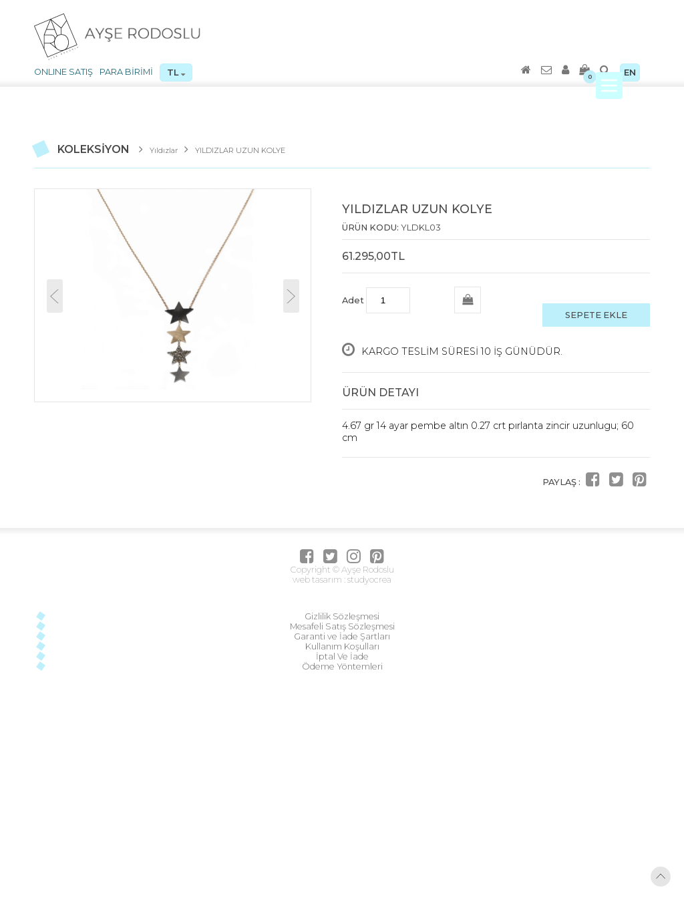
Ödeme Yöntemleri (342, 666)
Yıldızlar (164, 150)
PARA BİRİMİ (126, 72)
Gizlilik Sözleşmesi (342, 616)
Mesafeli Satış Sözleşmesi (342, 626)
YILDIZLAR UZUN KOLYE (240, 150)
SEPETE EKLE (596, 315)
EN (630, 72)
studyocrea (368, 580)
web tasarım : (319, 580)
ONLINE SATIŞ (63, 72)
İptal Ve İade (342, 656)
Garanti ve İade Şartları (342, 636)
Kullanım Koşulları (342, 646)
